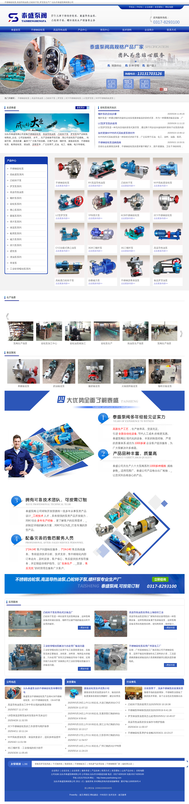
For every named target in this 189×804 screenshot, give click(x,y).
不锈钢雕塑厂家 (113, 764)
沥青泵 (35, 144)
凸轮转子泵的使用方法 (139, 704)
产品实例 (95, 770)
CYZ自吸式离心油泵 (66, 248)
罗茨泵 (60, 98)
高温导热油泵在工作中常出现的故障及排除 (29, 704)
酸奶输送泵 (94, 386)
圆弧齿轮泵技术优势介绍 (96, 688)
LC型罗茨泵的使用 (107, 123)
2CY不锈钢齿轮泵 (73, 98)
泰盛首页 (15, 29)
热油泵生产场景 (135, 343)
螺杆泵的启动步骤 (107, 114)
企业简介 (149, 29)
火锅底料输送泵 (130, 386)
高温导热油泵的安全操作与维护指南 (146, 722)
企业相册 (149, 7)
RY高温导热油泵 (96, 182)
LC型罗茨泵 (88, 98)
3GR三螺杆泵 (95, 248)
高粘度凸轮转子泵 (65, 280)
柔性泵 (13, 251)
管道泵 (13, 263)
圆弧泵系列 (15, 215)
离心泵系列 (15, 210)
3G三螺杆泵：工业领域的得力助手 (25, 748)
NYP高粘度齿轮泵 (163, 182)
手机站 (132, 7)
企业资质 (76, 770)
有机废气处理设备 (96, 764)
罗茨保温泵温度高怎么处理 (141, 716)
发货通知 (159, 7)
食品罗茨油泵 (161, 280)
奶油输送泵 (59, 386)
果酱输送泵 (23, 386)
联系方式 (171, 29)
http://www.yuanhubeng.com (109, 778)
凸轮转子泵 (50, 98)
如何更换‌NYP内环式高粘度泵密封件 (116, 133)
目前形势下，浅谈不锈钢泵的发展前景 (163, 688)
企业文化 (65, 770)
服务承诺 (86, 770)
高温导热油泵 (60, 29)
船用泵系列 (15, 233)
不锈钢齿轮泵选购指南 (109, 142)
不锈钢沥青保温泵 (130, 280)
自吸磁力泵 (94, 280)
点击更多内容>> (63, 186)
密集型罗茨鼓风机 (43, 764)
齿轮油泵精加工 (78, 343)
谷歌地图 (140, 770)
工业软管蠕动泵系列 (20, 268)
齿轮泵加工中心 (49, 343)
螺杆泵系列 (15, 198)
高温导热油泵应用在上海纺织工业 (146, 612)
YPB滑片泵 (94, 215)
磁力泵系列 (15, 239)
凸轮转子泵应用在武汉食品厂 (58, 612)
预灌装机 (68, 764)
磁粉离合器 (127, 764)
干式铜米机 (58, 764)
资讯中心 (104, 29)
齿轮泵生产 (106, 343)
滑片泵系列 (15, 221)
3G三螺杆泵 (127, 248)
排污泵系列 (15, 245)
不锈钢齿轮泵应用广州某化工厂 (145, 646)
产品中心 (82, 29)
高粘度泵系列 (17, 174)
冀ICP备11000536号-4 (130, 781)
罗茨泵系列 (15, 186)
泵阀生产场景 (20, 343)
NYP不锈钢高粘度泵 (105, 98)
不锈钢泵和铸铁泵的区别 (140, 710)
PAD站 (140, 7)
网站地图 (169, 7)
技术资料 (127, 29)
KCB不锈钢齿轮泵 (130, 215)
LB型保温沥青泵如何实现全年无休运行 (27, 715)
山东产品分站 (127, 770)
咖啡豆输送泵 (165, 386)
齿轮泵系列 (15, 204)
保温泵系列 (15, 227)
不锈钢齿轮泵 (38, 29)
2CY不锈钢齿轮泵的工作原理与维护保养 (28, 726)
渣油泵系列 (15, 257)
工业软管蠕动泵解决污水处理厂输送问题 (63, 646)
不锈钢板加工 (80, 764)
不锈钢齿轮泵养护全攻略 (140, 732)
